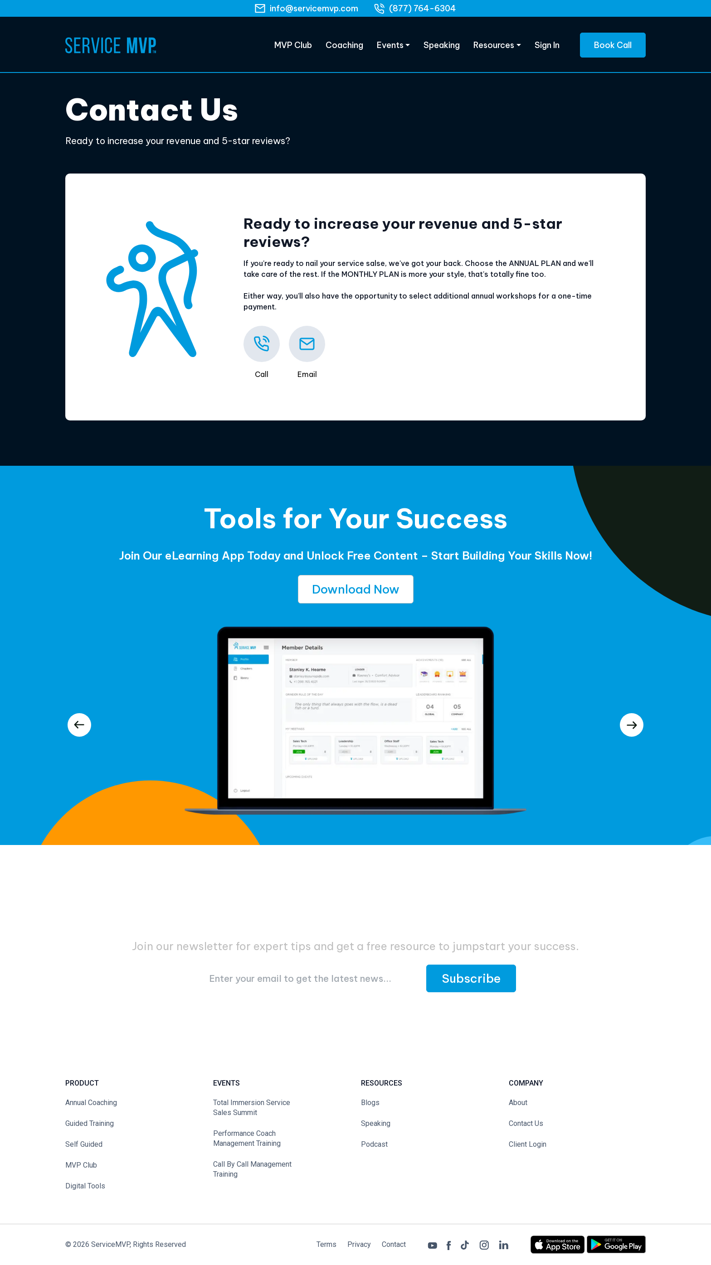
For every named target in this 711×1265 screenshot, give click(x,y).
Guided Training (89, 1123)
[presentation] (79, 725)
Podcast (374, 1144)
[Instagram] (484, 1243)
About (518, 1102)
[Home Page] (110, 45)
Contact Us (526, 1123)
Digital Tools (85, 1186)
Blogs (370, 1102)
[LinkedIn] (503, 1244)
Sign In (547, 45)
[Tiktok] (464, 1244)
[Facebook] (448, 1244)
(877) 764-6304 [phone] (422, 8)
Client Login (527, 1144)
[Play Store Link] (616, 1243)
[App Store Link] (558, 1243)
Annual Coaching (91, 1102)
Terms (326, 1244)
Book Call (613, 45)
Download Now (355, 589)
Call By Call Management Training (252, 1169)
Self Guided (83, 1144)
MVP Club (81, 1165)
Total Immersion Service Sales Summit (251, 1107)
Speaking (442, 45)
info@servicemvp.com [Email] (314, 8)
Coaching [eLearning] (344, 45)
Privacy (359, 1244)
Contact (394, 1244)
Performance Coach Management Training (247, 1138)
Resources (493, 45)
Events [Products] (390, 45)
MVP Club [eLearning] (293, 45)
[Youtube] (432, 1244)
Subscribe (471, 978)
